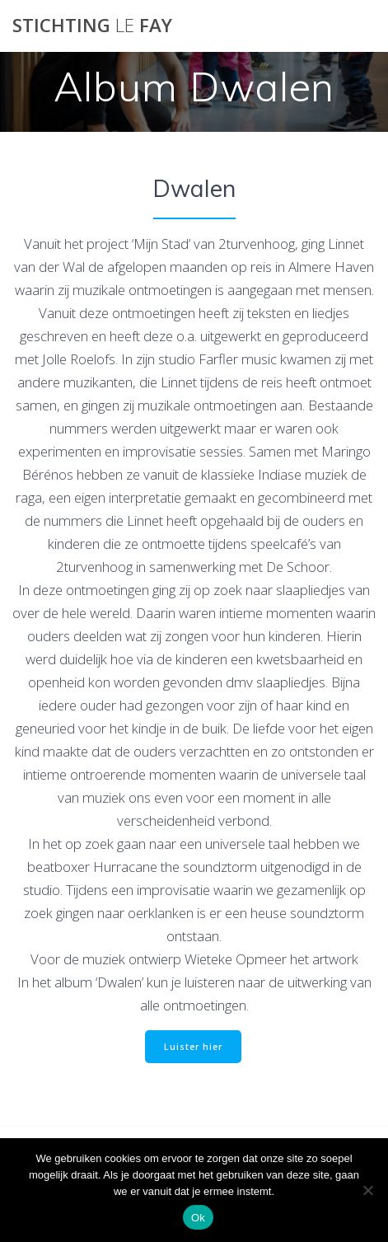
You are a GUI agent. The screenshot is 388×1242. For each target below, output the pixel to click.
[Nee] (367, 1190)
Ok (198, 1218)
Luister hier (193, 1046)
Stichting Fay (92, 25)
